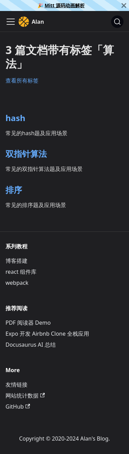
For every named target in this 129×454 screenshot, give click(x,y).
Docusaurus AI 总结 (31, 344)
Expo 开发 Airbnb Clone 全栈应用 (47, 333)
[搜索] (117, 21)
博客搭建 (17, 260)
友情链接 (17, 384)
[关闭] (124, 5)
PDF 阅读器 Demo (28, 322)
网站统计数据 (25, 395)
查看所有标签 (22, 80)
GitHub (18, 406)
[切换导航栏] (11, 22)
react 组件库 (21, 271)
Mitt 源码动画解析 (65, 5)
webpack (17, 283)
